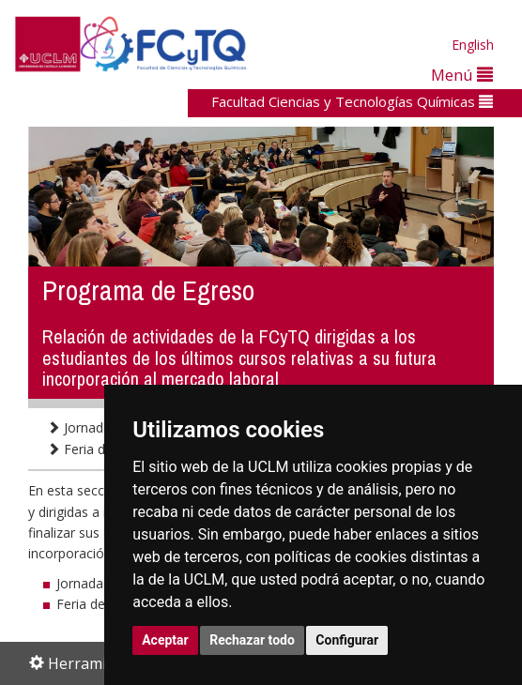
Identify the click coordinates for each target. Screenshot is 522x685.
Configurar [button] (346, 639)
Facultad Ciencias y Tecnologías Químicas (352, 101)
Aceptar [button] (165, 639)
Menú (462, 74)
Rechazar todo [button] (252, 639)
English (473, 44)
